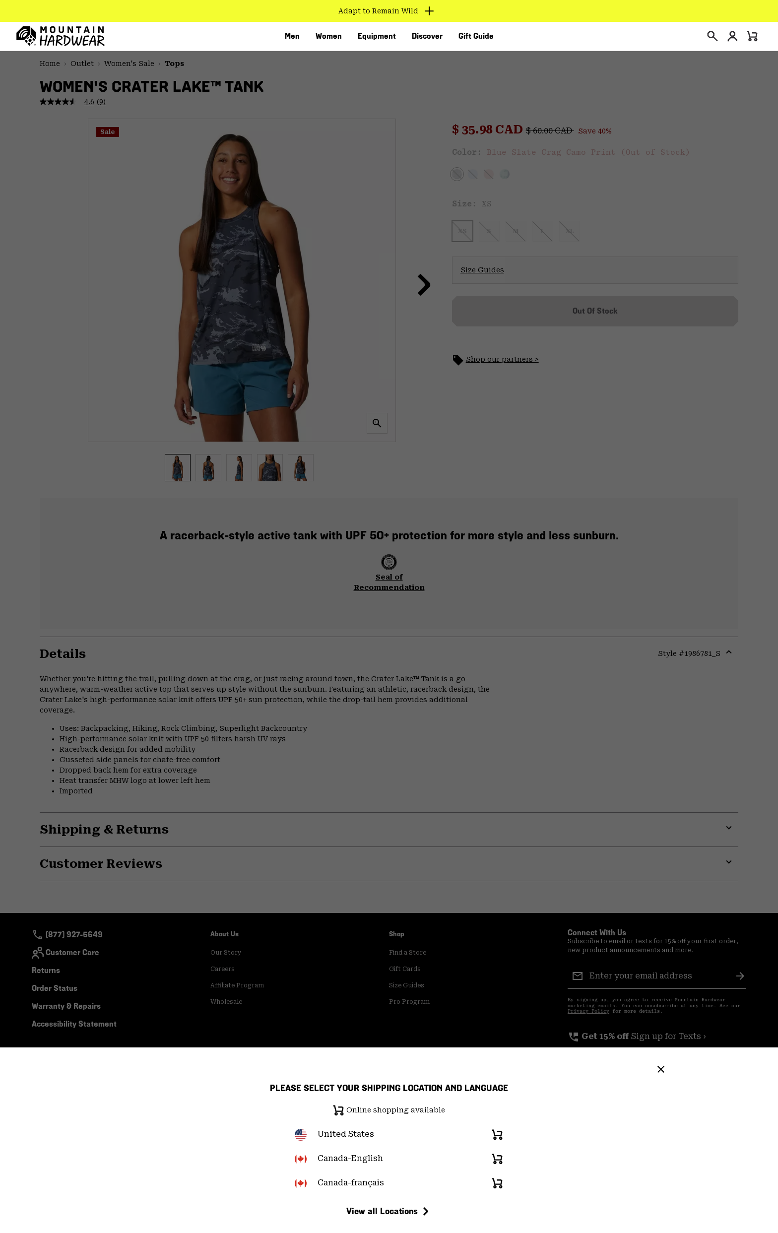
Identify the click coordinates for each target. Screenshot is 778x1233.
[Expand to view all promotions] (389, 11)
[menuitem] (292, 39)
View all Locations (389, 1211)
